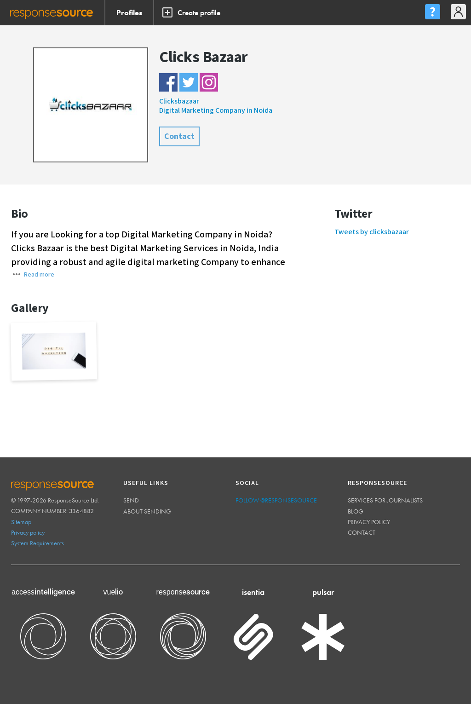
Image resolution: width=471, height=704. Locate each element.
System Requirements (37, 543)
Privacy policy (28, 532)
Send (131, 500)
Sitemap (21, 522)
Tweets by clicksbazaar (371, 232)
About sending (147, 511)
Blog (355, 511)
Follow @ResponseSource (276, 500)
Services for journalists (385, 500)
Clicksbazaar (179, 101)
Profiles (129, 12)
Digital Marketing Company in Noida (215, 110)
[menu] (432, 12)
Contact (179, 136)
